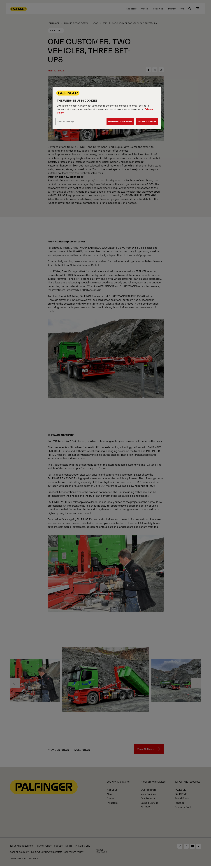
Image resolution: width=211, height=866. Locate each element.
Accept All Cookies (147, 121)
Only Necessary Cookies (120, 121)
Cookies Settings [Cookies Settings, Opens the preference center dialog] (66, 121)
